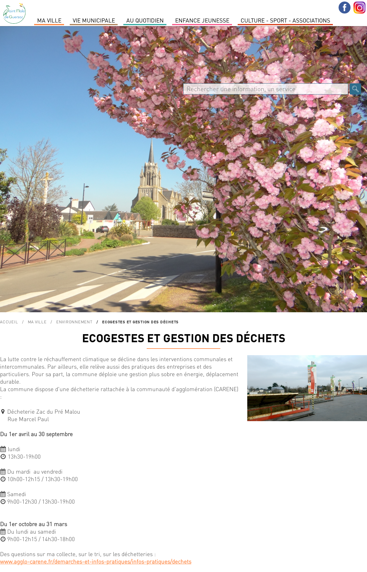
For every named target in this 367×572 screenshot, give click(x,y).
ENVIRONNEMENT (74, 321)
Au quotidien (145, 20)
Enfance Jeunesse (202, 20)
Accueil (9, 321)
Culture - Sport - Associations (285, 20)
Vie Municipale (94, 20)
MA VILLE (49, 20)
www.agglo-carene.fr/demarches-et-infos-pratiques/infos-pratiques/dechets (95, 561)
